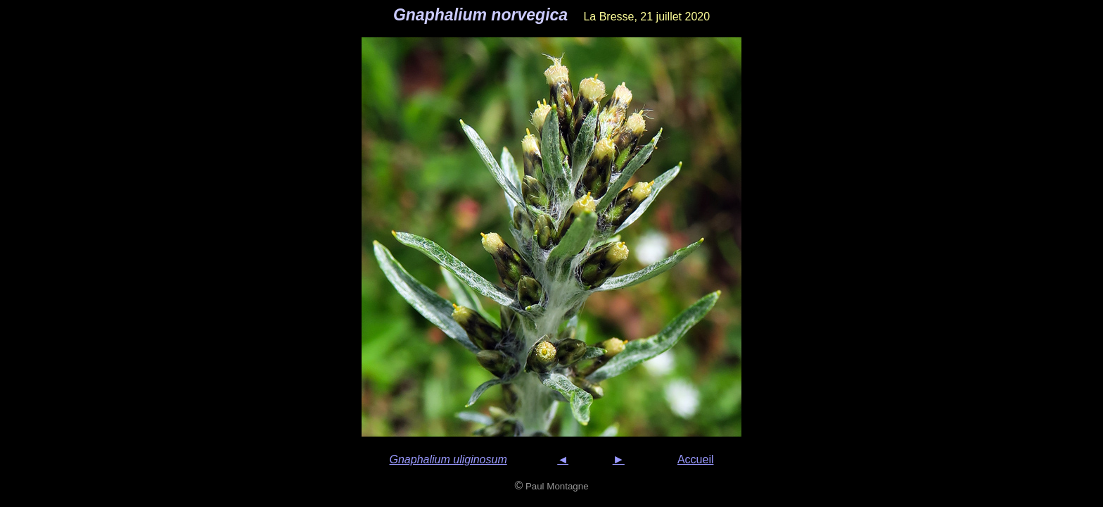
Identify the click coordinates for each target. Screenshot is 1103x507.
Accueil (695, 459)
